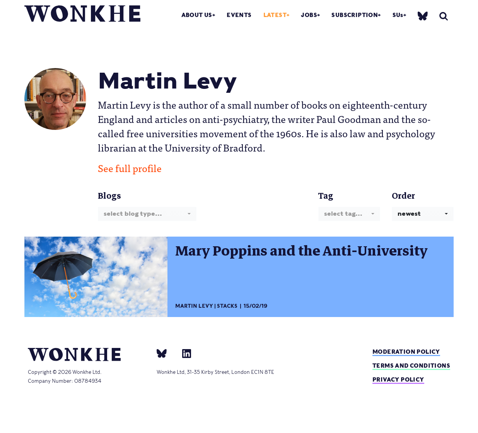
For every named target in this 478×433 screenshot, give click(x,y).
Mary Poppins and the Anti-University (301, 251)
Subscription (354, 15)
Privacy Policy (398, 379)
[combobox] (147, 214)
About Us (196, 15)
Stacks (227, 306)
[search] (443, 16)
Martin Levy (194, 306)
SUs (398, 15)
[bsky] (423, 15)
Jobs (309, 15)
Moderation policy (406, 351)
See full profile (130, 168)
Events (239, 15)
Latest (275, 15)
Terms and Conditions (411, 365)
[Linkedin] (183, 353)
